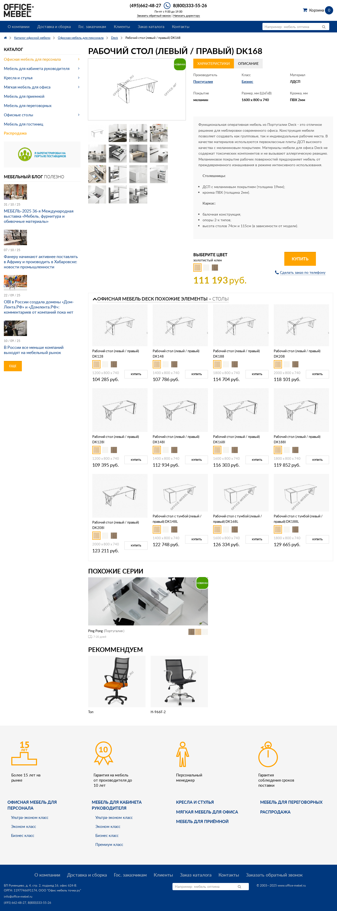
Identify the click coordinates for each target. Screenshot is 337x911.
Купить (300, 259)
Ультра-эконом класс (29, 817)
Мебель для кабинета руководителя (36, 68)
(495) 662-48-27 (15, 902)
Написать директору (186, 15)
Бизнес (247, 81)
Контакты (180, 26)
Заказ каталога (151, 26)
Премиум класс (109, 844)
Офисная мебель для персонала (32, 59)
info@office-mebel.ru (18, 896)
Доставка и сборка (54, 26)
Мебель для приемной (24, 96)
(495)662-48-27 (145, 5)
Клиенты (122, 26)
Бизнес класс (22, 835)
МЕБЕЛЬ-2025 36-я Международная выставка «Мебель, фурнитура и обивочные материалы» (39, 216)
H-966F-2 (158, 712)
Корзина (321, 10)
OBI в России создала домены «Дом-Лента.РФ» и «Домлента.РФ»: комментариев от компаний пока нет (39, 307)
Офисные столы (18, 114)
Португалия (203, 81)
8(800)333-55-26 (190, 5)
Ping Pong (95, 631)
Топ (90, 712)
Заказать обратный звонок (154, 15)
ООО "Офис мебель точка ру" (60, 890)
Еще (12, 366)
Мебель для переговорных (27, 105)
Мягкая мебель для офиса (27, 87)
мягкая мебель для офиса (207, 812)
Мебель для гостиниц (23, 124)
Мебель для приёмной (202, 821)
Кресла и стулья (18, 77)
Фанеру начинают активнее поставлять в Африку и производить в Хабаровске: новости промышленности (41, 262)
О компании (19, 26)
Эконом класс (23, 826)
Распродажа (15, 133)
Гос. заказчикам (92, 26)
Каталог (13, 49)
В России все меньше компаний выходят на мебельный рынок (33, 349)
